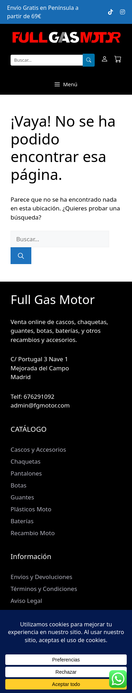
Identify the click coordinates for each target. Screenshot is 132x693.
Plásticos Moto (31, 509)
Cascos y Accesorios (38, 449)
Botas (18, 485)
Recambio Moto (33, 533)
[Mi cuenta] (104, 60)
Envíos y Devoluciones (41, 577)
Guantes (22, 497)
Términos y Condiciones (44, 589)
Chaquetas (25, 461)
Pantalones (26, 473)
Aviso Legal (26, 601)
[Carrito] (117, 60)
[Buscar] (89, 60)
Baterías (22, 521)
